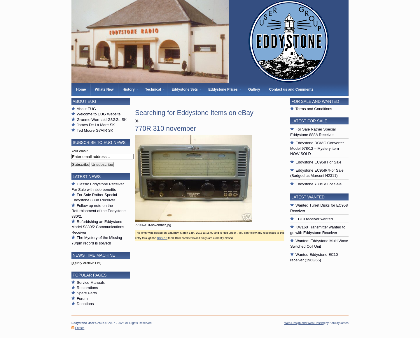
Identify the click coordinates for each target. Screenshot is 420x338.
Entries (79, 328)
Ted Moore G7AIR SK (95, 130)
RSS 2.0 (162, 238)
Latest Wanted (308, 197)
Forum (82, 298)
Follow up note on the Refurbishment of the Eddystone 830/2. (98, 211)
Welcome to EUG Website (99, 114)
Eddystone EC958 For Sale (318, 162)
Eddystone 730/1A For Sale (318, 184)
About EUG (86, 109)
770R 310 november (165, 128)
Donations (85, 304)
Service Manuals (91, 282)
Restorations (87, 288)
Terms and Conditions (313, 109)
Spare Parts (87, 293)
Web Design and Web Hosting (304, 323)
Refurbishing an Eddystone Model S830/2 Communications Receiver (97, 227)
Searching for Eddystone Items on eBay (194, 113)
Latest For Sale (309, 121)
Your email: (79, 151)
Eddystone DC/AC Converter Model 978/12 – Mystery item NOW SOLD (317, 148)
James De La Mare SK (96, 125)
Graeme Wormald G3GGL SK (102, 119)
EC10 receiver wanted (314, 219)
